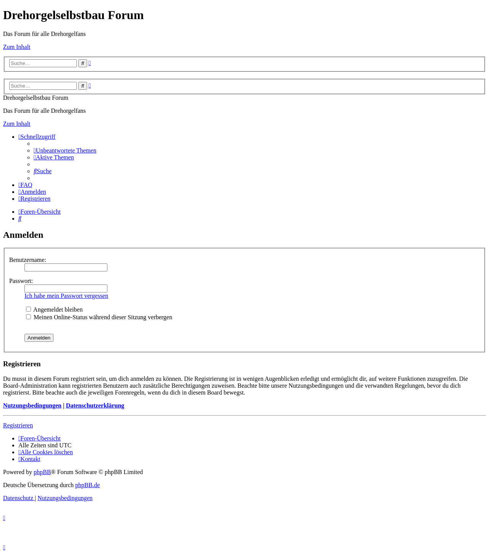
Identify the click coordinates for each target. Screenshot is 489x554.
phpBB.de (87, 485)
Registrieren (18, 425)
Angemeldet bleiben (54, 309)
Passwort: (21, 281)
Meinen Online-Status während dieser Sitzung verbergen (99, 317)
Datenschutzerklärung (95, 405)
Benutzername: (27, 260)
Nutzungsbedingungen (32, 405)
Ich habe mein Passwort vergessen (66, 295)
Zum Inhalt (17, 47)
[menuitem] (65, 150)
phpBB (42, 472)
